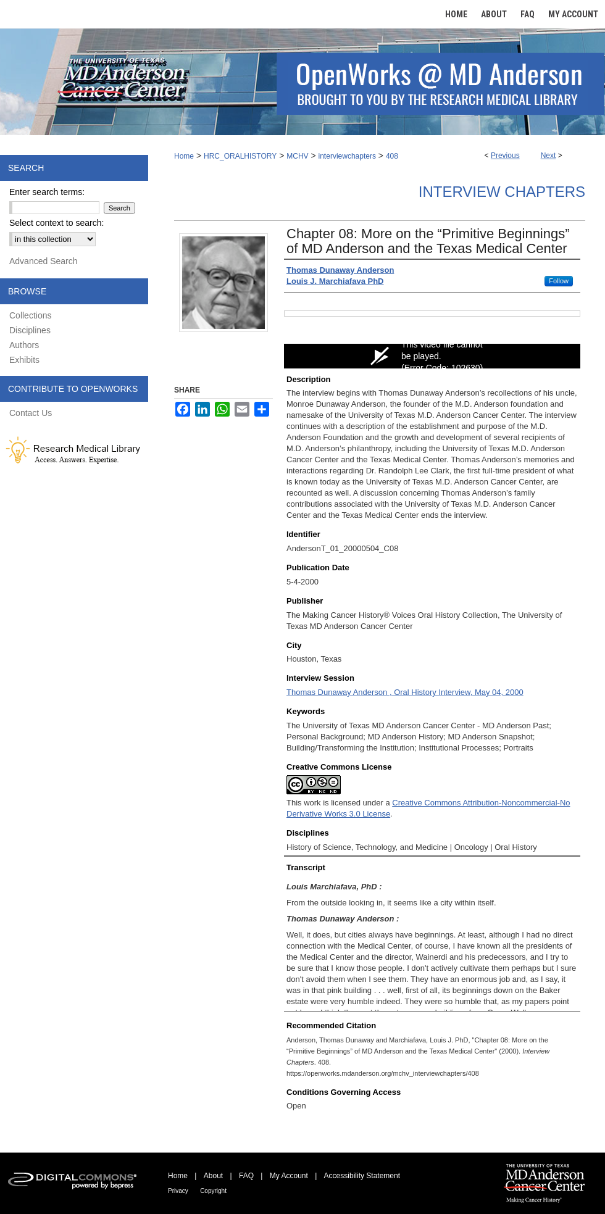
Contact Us (30, 413)
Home (184, 156)
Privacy (178, 1190)
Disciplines (30, 330)
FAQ (246, 1175)
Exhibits (24, 360)
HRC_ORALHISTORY (240, 156)
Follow (559, 281)
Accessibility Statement (362, 1175)
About (213, 1175)
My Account (289, 1175)
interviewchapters (347, 156)
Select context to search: (56, 223)
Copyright (213, 1190)
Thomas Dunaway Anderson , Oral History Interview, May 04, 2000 (405, 692)
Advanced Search (43, 261)
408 (392, 156)
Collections (30, 315)
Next (548, 155)
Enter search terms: (47, 192)
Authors (24, 345)
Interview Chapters (502, 191)
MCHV (297, 156)
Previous (505, 155)
